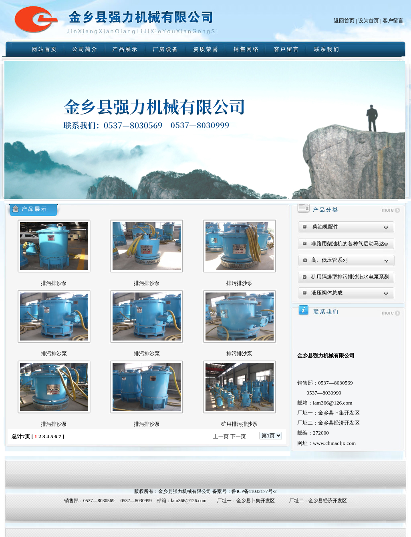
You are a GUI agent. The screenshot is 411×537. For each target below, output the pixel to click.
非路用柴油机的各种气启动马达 (347, 243)
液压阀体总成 (326, 293)
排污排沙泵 (54, 283)
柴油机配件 (325, 227)
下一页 (238, 436)
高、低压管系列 (329, 260)
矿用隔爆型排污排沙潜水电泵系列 (350, 277)
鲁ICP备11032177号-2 (254, 491)
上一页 (221, 436)
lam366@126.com (189, 500)
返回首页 (344, 21)
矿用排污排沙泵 (239, 424)
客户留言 (393, 21)
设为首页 (368, 21)
